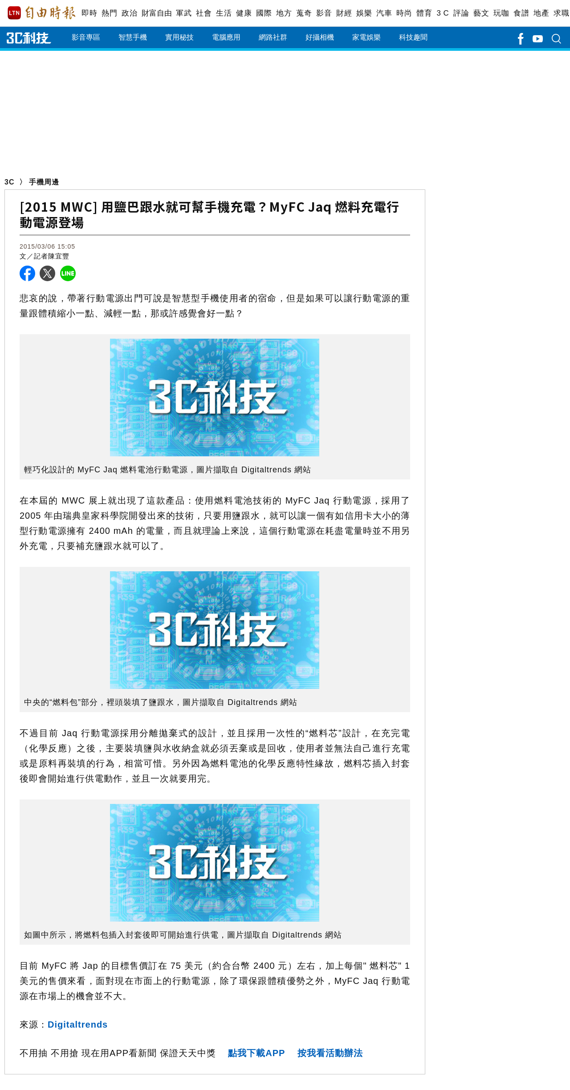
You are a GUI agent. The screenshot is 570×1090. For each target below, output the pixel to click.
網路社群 (273, 37)
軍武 (183, 13)
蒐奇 (304, 13)
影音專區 (86, 37)
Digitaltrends (78, 1024)
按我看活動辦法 (330, 1053)
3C (9, 182)
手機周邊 (44, 182)
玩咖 (501, 13)
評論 (461, 13)
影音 (324, 13)
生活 (224, 13)
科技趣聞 (413, 37)
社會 (204, 13)
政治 (129, 13)
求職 (561, 13)
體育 (424, 13)
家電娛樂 (366, 37)
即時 (89, 13)
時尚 (404, 13)
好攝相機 (319, 37)
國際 (264, 13)
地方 (284, 13)
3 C (442, 13)
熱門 (109, 13)
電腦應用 (226, 37)
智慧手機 (132, 37)
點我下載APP (256, 1053)
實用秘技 (179, 37)
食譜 (521, 13)
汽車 (384, 13)
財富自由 (156, 13)
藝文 (481, 13)
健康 (244, 13)
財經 (344, 13)
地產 (541, 13)
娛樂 (364, 13)
